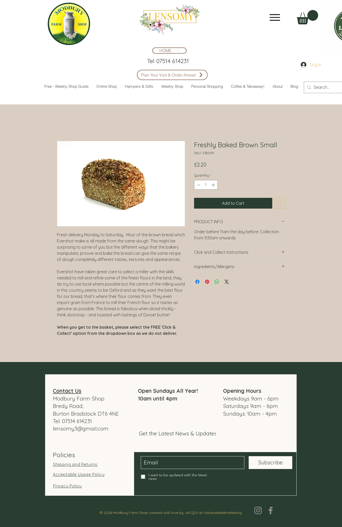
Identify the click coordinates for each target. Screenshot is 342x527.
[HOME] (169, 50)
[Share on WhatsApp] (217, 282)
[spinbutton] (205, 184)
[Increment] (213, 184)
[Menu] (275, 17)
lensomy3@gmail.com (80, 428)
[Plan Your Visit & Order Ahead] (172, 75)
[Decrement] (198, 184)
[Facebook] (271, 510)
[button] (307, 17)
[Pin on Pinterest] (207, 282)
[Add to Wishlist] (279, 203)
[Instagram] (258, 510)
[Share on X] (227, 282)
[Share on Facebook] (197, 282)
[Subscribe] (270, 462)
